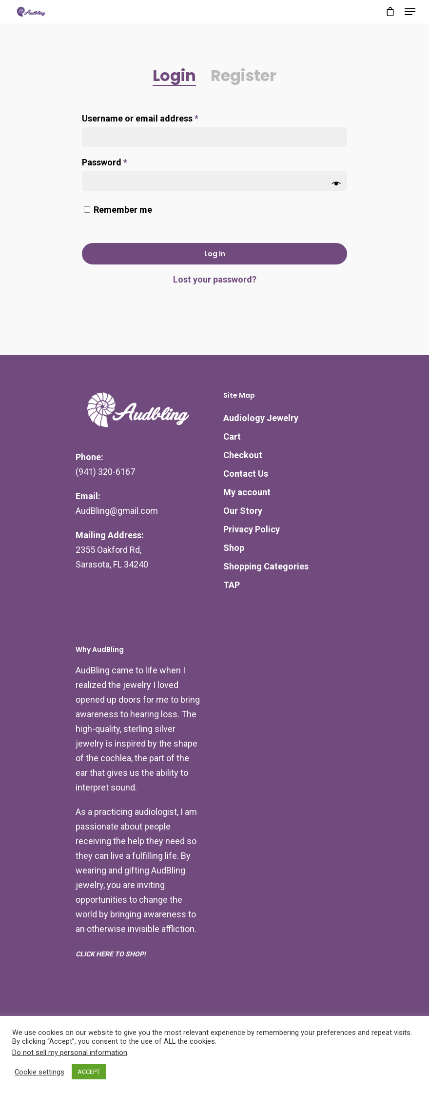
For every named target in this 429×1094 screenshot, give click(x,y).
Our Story (242, 511)
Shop (233, 548)
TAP (231, 585)
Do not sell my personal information (69, 1052)
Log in (214, 254)
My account (247, 492)
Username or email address (140, 118)
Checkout (242, 455)
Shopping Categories (266, 566)
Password (104, 162)
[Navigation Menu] (410, 12)
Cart (232, 436)
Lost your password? (214, 279)
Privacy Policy (251, 529)
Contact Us (245, 473)
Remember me (123, 209)
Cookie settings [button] (39, 1072)
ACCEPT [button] (89, 1071)
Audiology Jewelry (260, 418)
